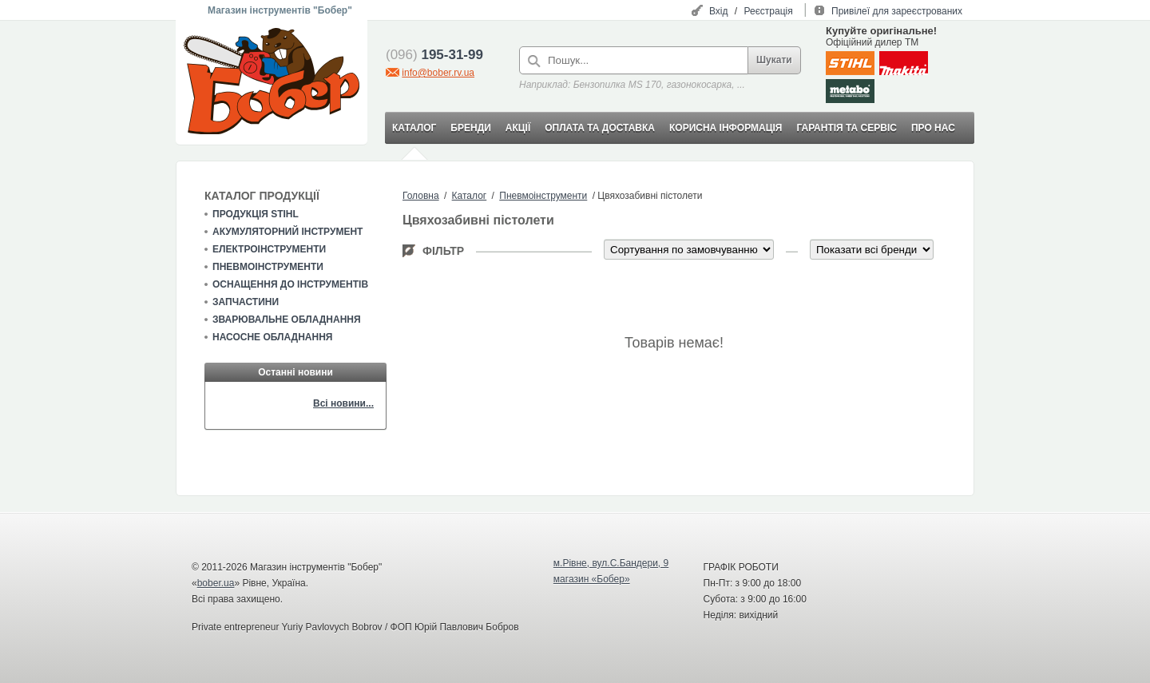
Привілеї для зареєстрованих (896, 11)
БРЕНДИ (470, 127)
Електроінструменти (269, 249)
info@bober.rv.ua (438, 72)
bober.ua (216, 583)
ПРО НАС (933, 127)
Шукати (774, 60)
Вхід (718, 11)
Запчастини (245, 302)
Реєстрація (768, 11)
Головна (420, 195)
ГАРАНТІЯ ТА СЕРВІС (846, 127)
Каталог (469, 195)
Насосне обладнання (272, 337)
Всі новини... (343, 403)
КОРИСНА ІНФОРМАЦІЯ (725, 127)
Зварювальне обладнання (286, 319)
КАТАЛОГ (414, 127)
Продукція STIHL (255, 214)
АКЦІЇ (518, 127)
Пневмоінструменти (267, 266)
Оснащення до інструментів (290, 284)
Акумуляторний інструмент (287, 231)
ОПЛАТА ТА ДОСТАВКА (600, 127)
